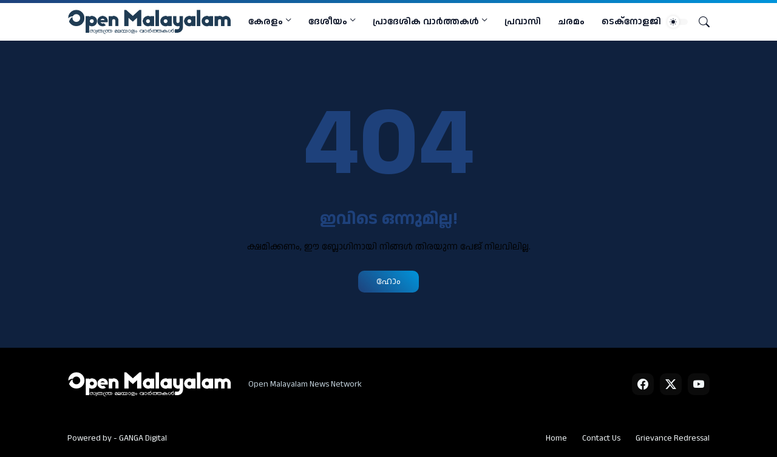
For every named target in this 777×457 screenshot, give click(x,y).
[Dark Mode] (677, 22)
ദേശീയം (327, 21)
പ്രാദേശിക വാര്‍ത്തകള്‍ (426, 21)
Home (556, 438)
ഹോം (388, 281)
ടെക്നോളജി (631, 21)
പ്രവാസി (522, 21)
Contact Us (601, 438)
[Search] (699, 22)
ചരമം (571, 21)
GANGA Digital (143, 438)
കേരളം (265, 21)
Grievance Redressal (673, 438)
